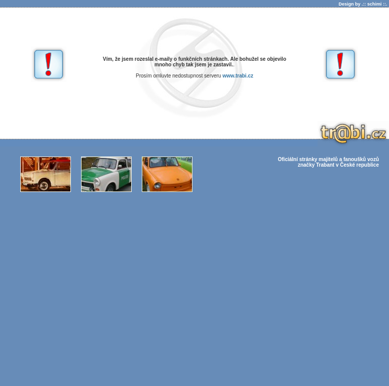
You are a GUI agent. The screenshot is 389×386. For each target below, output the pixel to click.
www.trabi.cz (237, 76)
